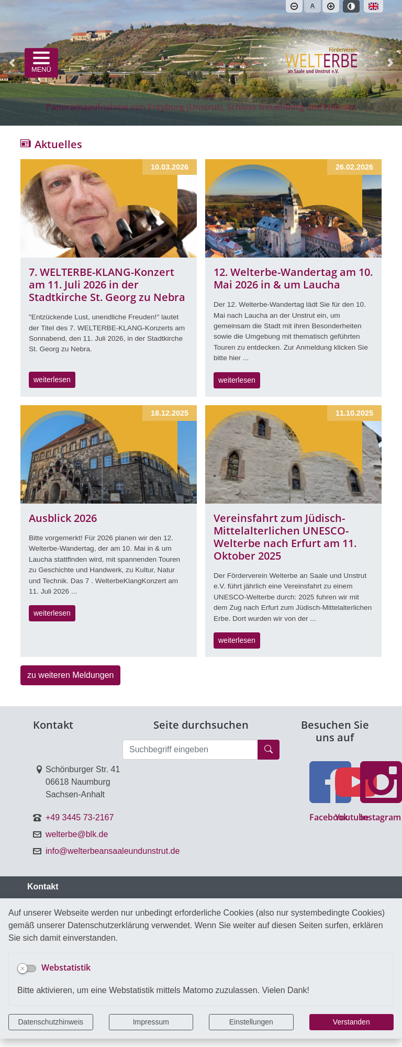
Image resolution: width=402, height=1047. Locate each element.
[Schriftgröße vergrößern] (330, 6)
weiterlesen (52, 379)
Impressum (151, 1022)
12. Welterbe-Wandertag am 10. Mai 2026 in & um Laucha (293, 278)
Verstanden (351, 1022)
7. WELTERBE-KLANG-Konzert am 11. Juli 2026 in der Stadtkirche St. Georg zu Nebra (107, 284)
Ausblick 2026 (63, 518)
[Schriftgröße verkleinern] (294, 6)
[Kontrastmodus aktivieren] (351, 6)
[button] (12, 63)
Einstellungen (251, 1022)
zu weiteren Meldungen (70, 675)
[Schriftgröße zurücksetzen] (312, 6)
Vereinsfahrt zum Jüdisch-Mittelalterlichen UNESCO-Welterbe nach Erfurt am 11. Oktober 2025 (285, 537)
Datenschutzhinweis (50, 1022)
